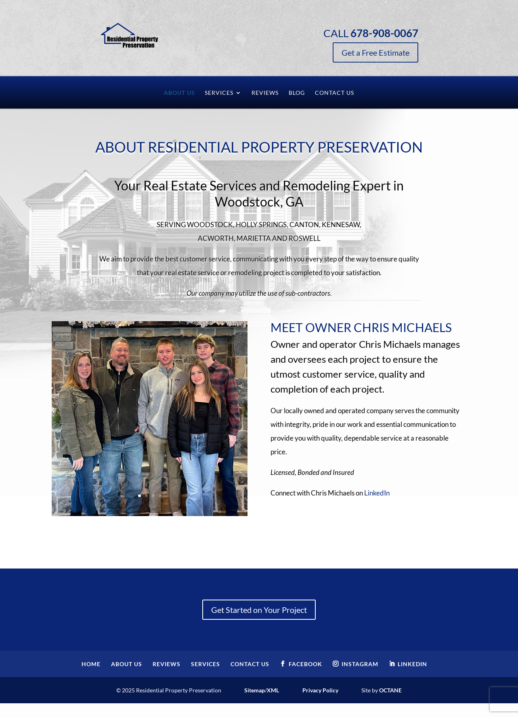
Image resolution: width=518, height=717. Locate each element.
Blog (297, 93)
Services (219, 93)
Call (393, 33)
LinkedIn (377, 493)
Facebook (305, 664)
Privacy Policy (320, 690)
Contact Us (334, 93)
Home (91, 664)
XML (273, 690)
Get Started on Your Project (259, 610)
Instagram (360, 664)
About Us (179, 93)
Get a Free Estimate (398, 52)
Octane (390, 690)
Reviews (265, 93)
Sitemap (254, 690)
